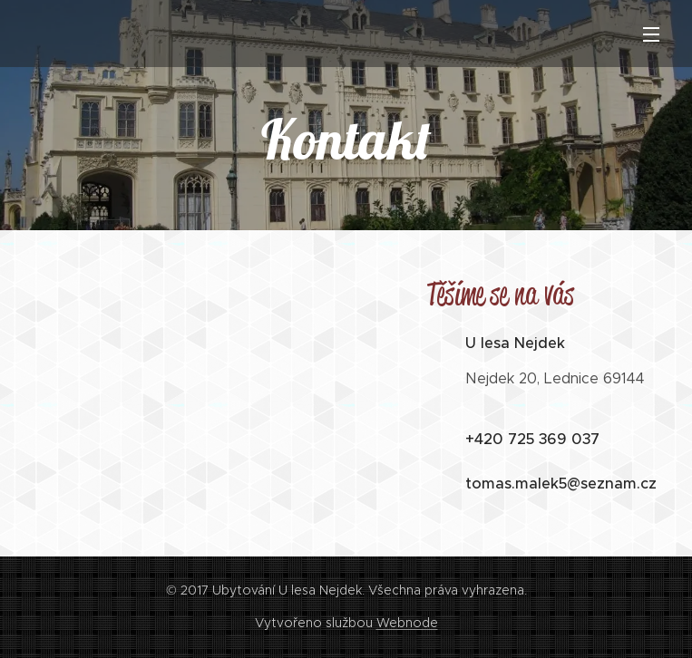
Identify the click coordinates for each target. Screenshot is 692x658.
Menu (651, 34)
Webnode (407, 622)
